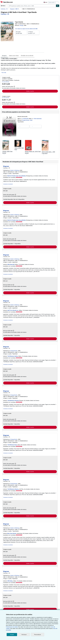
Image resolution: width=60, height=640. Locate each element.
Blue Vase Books (12, 534)
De (21, 32)
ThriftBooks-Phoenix (13, 401)
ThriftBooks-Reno (12, 445)
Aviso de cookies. (39, 628)
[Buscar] (57, 6)
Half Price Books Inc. (13, 310)
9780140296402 (38, 118)
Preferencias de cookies (50, 627)
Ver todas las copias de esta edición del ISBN (26, 28)
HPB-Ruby (10, 581)
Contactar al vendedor (7, 184)
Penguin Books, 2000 (27, 120)
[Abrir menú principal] (3, 6)
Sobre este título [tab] (13, 55)
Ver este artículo (5, 81)
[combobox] (32, 6)
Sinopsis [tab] (4, 55)
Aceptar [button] (12, 634)
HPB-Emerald (11, 264)
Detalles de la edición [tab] (26, 55)
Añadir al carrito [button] (30, 91)
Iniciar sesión (51, 2)
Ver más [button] (4, 72)
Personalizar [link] (37, 634)
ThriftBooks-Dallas (12, 356)
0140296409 (25, 118)
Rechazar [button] (24, 634)
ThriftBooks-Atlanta (13, 489)
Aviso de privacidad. (39, 630)
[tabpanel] (29, 65)
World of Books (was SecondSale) (16, 176)
